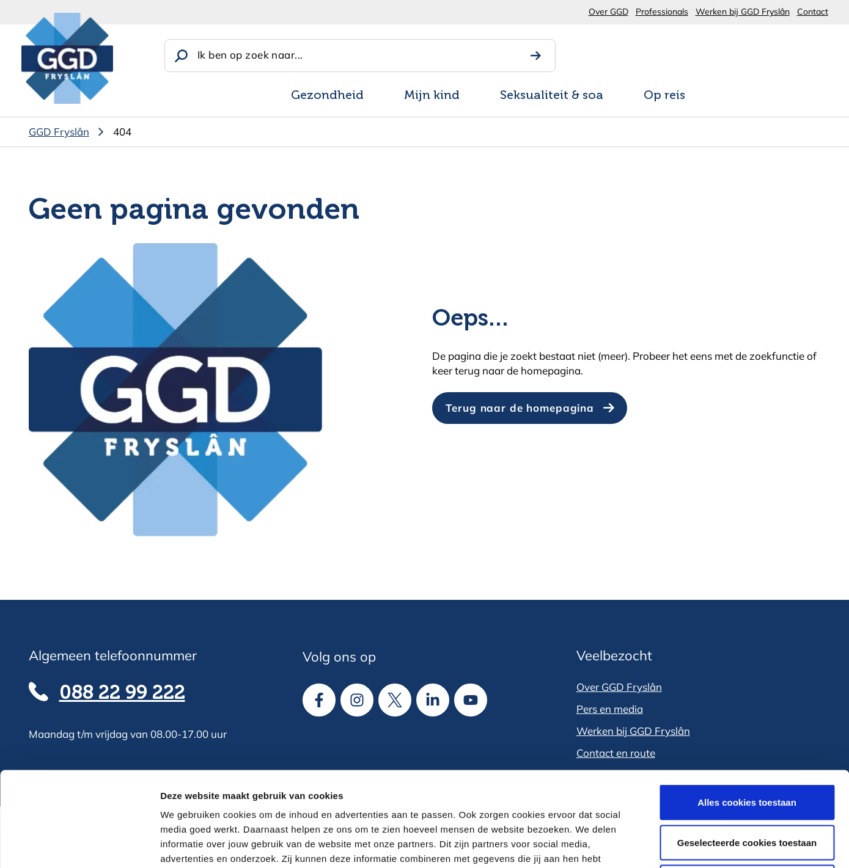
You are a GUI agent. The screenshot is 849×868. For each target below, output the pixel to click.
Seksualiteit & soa (551, 96)
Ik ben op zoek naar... (250, 54)
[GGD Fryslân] (67, 58)
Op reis (664, 96)
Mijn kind (432, 96)
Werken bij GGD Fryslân (743, 11)
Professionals (662, 11)
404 (122, 131)
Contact (812, 11)
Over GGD (608, 11)
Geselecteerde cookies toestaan (747, 748)
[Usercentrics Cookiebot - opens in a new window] (79, 844)
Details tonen (660, 844)
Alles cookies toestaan (746, 707)
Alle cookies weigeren (747, 787)
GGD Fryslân (59, 131)
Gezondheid (327, 96)
